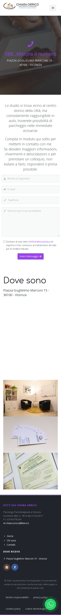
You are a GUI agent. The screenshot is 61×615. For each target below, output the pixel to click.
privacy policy (40, 597)
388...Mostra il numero (30, 53)
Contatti (11, 544)
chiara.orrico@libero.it (17, 523)
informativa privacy (40, 241)
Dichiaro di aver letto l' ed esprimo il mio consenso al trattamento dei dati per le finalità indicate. (31, 245)
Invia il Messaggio (30, 256)
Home (10, 536)
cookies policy (13, 608)
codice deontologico (36, 608)
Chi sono (11, 540)
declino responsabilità (17, 597)
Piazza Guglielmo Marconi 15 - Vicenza (26, 558)
